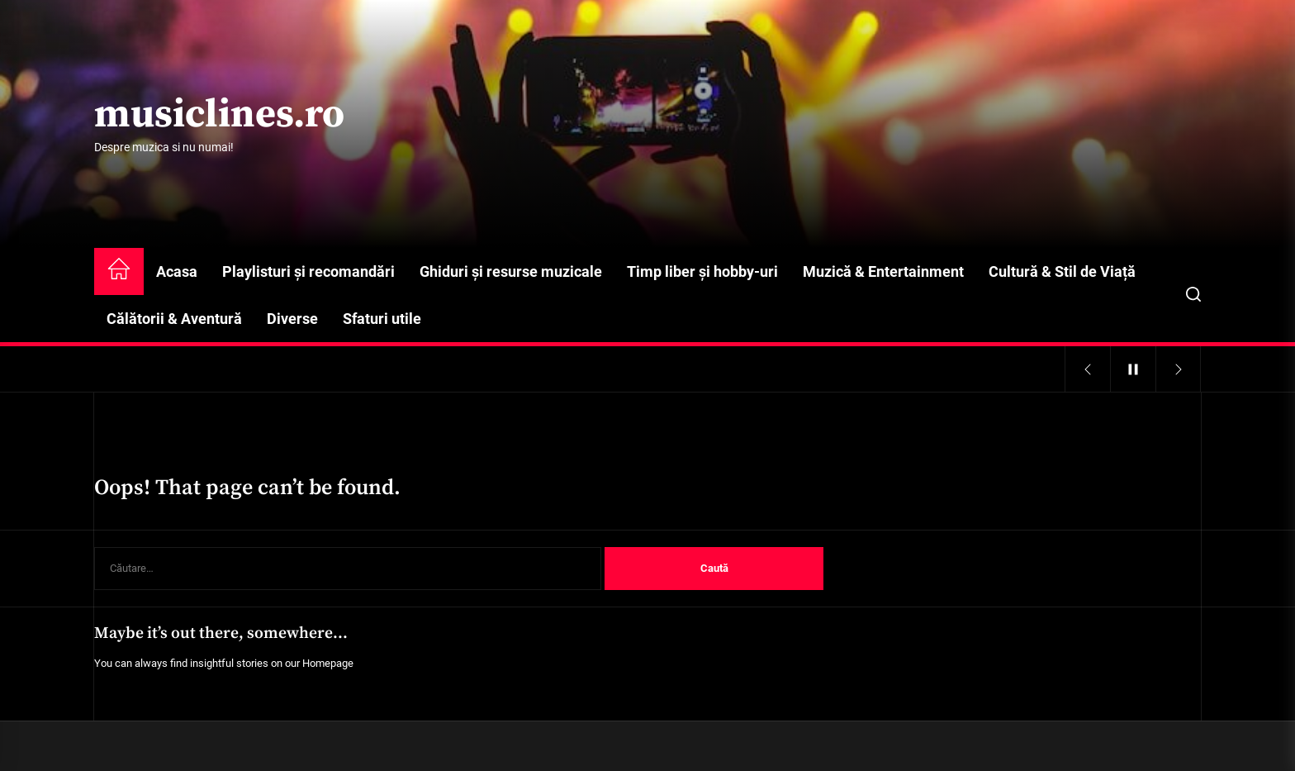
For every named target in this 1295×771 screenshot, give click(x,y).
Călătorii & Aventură (174, 318)
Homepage (327, 663)
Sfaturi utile (382, 318)
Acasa (176, 271)
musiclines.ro (219, 116)
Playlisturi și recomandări (308, 271)
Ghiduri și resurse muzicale (511, 271)
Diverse (292, 318)
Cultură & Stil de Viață (1062, 271)
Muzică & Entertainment (883, 271)
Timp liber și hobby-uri (702, 271)
